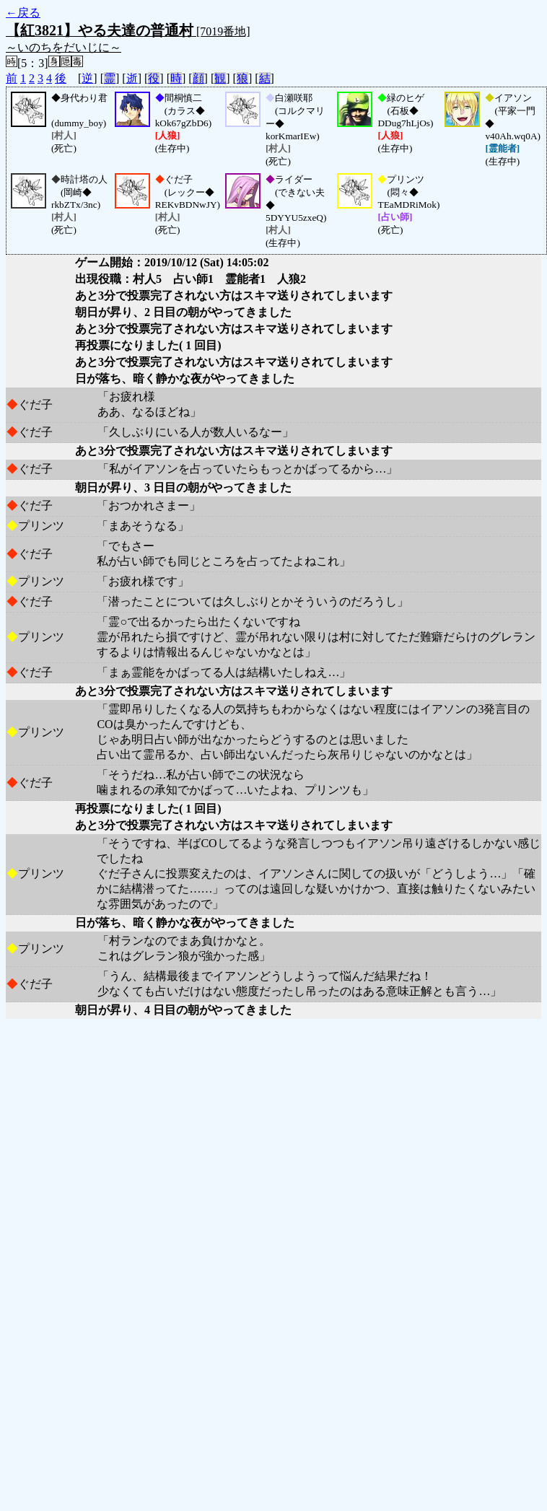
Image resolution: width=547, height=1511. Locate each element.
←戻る (23, 12)
